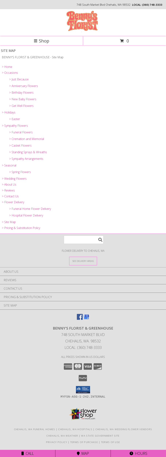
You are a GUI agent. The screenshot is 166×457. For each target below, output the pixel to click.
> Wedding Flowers (14, 179)
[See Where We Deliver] (83, 261)
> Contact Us (10, 196)
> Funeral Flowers (21, 132)
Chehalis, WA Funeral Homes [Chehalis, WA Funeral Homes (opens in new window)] (34, 429)
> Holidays (8, 112)
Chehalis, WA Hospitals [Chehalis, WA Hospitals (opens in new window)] (75, 429)
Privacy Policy (56, 442)
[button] (83, 389)
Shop (41, 41)
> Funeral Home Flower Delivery (30, 209)
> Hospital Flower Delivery (26, 215)
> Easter (14, 119)
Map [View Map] (83, 453)
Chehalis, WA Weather (62, 435)
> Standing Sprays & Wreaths (28, 152)
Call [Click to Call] (27, 453)
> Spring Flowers (20, 172)
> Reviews (8, 190)
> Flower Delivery (13, 202)
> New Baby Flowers (22, 99)
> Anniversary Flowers (23, 86)
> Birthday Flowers (21, 92)
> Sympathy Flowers (15, 126)
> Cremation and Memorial (26, 139)
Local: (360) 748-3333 (83, 347)
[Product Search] (83, 240)
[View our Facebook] (80, 318)
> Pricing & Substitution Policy (21, 228)
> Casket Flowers (20, 145)
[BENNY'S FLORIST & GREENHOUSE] (83, 31)
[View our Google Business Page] (86, 318)
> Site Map (9, 222)
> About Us (9, 184)
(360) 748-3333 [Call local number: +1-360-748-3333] (152, 4)
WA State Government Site (100, 435)
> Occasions (10, 73)
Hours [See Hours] (138, 453)
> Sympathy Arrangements (26, 159)
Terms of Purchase (84, 442)
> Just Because (19, 79)
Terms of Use (110, 442)
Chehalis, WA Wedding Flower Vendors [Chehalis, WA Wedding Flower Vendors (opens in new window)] (123, 429)
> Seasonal (9, 165)
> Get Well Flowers (21, 106)
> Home (7, 67)
